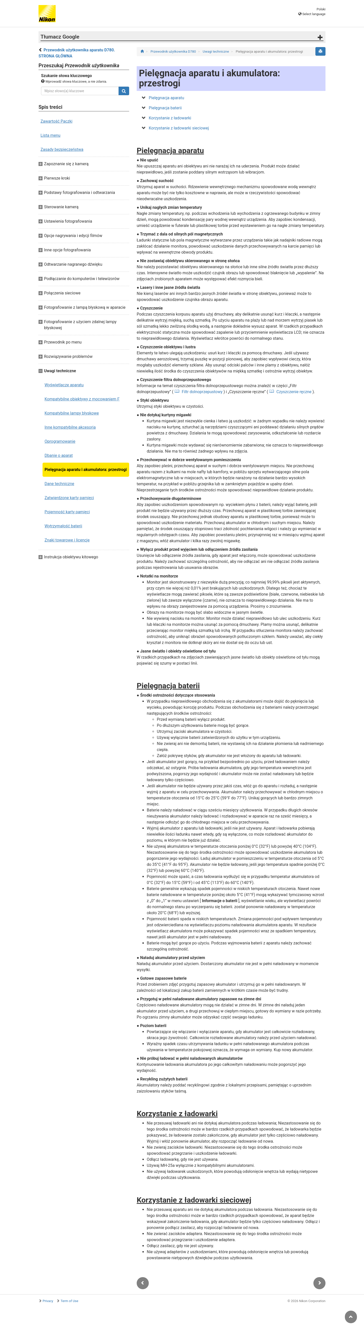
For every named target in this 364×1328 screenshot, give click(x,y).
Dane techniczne (59, 483)
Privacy (48, 1301)
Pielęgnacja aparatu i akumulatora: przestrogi (86, 469)
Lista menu (50, 135)
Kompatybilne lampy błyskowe (72, 413)
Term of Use (69, 1301)
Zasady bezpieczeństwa (62, 149)
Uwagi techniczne (216, 51)
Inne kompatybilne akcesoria (70, 427)
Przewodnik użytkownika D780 (174, 51)
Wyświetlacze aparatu (64, 385)
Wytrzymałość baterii (63, 526)
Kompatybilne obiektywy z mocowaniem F (82, 399)
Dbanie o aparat (59, 455)
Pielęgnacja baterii (165, 108)
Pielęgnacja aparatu (166, 97)
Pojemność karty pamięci (67, 511)
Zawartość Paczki (56, 121)
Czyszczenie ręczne (293, 391)
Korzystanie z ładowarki (170, 118)
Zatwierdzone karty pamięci (69, 497)
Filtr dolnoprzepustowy (202, 391)
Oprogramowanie (60, 441)
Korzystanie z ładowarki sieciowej (179, 128)
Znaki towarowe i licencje (67, 540)
